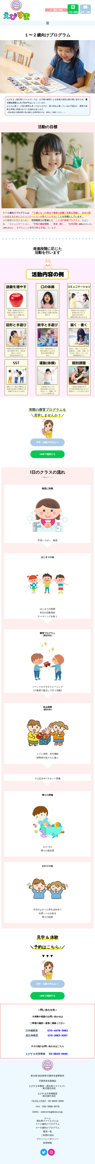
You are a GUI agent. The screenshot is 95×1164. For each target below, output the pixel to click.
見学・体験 (85, 12)
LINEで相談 (73, 12)
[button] (47, 23)
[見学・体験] (85, 7)
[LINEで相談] (73, 7)
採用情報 (47, 1142)
